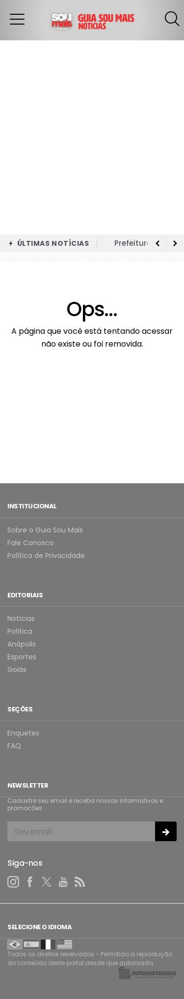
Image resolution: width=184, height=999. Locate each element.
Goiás (16, 670)
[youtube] (63, 882)
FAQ (14, 746)
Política (19, 631)
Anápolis (21, 644)
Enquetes (23, 733)
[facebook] (30, 882)
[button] (17, 18)
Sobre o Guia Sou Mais (45, 530)
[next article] (157, 243)
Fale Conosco (30, 543)
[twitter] (47, 882)
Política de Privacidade (46, 556)
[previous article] (175, 243)
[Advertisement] (92, 137)
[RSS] (80, 882)
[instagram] (13, 882)
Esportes (21, 657)
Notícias (21, 619)
